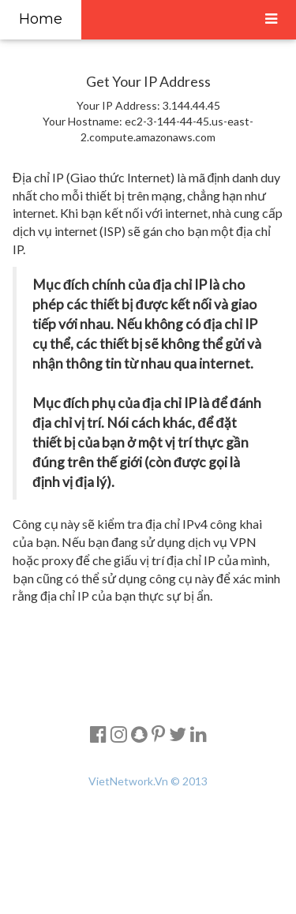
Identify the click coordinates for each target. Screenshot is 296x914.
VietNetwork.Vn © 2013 (148, 781)
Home (40, 19)
